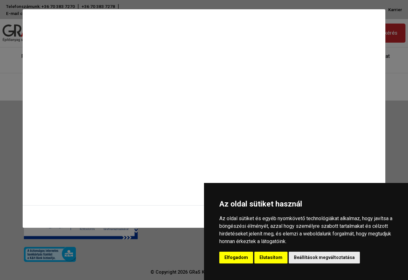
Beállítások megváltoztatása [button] (324, 257)
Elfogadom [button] (236, 257)
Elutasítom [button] (270, 257)
